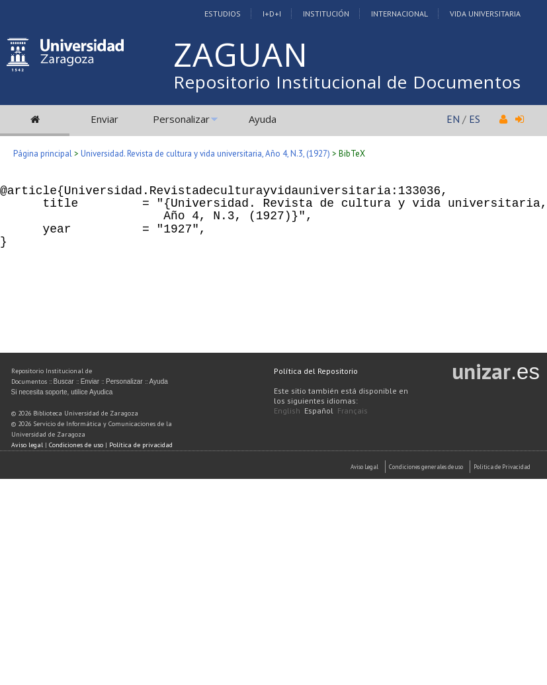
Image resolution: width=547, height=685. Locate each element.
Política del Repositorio (316, 371)
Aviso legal (27, 445)
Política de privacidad (141, 445)
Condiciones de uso (76, 445)
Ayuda (262, 119)
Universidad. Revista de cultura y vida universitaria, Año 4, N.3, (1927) (205, 153)
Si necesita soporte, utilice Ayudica (62, 392)
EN (453, 119)
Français (352, 410)
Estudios (222, 13)
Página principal (42, 153)
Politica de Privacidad (502, 466)
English (287, 410)
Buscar (64, 381)
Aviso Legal (364, 466)
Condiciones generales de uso (426, 466)
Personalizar (181, 119)
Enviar (104, 119)
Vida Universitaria (485, 13)
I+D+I (272, 13)
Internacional (399, 13)
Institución (326, 13)
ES (474, 119)
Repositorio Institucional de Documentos (347, 82)
